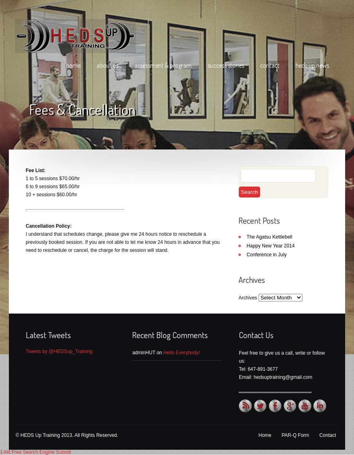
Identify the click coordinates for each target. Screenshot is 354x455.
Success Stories (226, 65)
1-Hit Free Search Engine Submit (35, 452)
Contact (269, 65)
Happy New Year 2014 (270, 245)
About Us (107, 65)
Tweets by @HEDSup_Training (59, 351)
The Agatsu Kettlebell (269, 237)
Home (73, 65)
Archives (247, 298)
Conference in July (266, 254)
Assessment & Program (163, 65)
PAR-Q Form (295, 435)
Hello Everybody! (182, 352)
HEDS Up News (312, 65)
